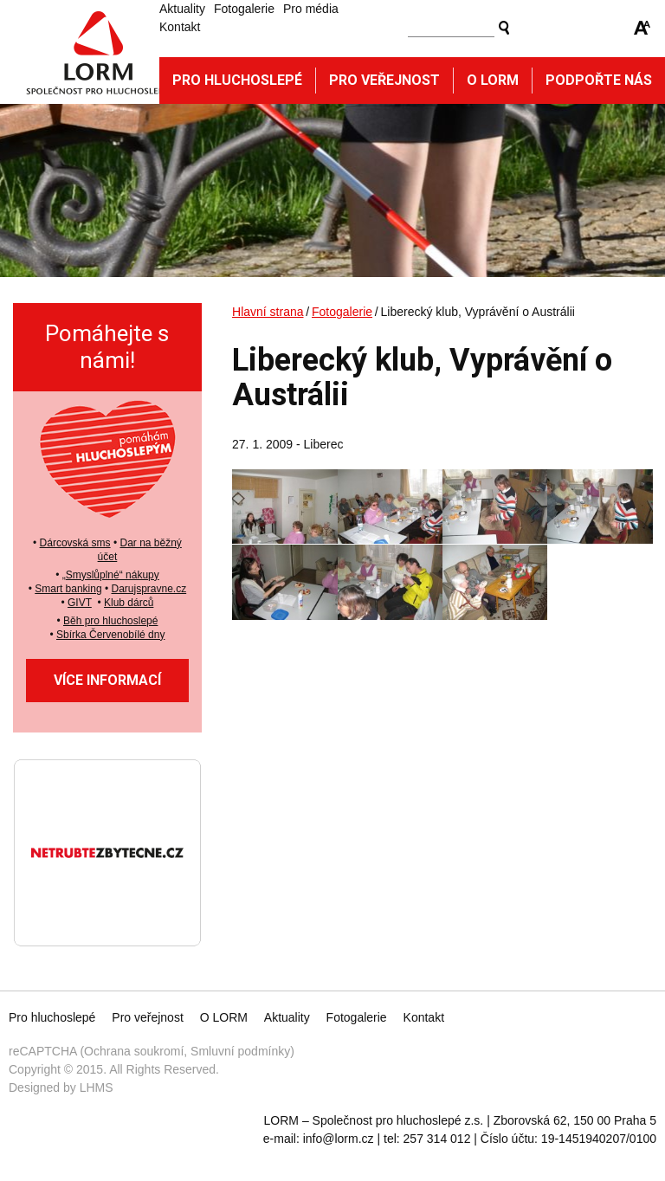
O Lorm (493, 80)
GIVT (80, 603)
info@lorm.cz (338, 1139)
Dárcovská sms (75, 543)
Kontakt (179, 27)
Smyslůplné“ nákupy (112, 575)
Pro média (311, 9)
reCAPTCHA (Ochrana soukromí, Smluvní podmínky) (151, 1051)
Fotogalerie (244, 9)
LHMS (96, 1087)
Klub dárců (128, 603)
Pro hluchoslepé (237, 80)
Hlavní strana (267, 312)
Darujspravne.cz (148, 589)
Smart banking (68, 589)
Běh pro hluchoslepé (110, 621)
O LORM (224, 1017)
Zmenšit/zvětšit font (642, 27)
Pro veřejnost (384, 80)
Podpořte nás (599, 80)
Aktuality (182, 9)
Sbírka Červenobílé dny (110, 635)
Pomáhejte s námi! (107, 346)
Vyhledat (503, 27)
